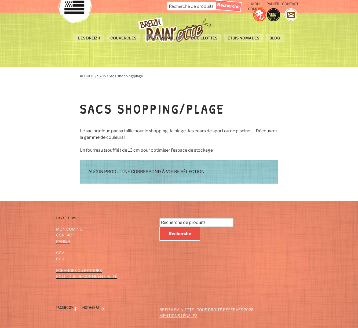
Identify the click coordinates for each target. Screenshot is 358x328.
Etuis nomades (243, 38)
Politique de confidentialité (86, 276)
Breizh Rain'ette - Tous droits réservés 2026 (206, 309)
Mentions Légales (178, 315)
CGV (60, 252)
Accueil (87, 76)
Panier (272, 4)
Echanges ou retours (79, 270)
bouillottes (204, 38)
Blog (274, 38)
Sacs (101, 76)
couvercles (124, 38)
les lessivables (164, 38)
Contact (290, 4)
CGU (60, 259)
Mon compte (255, 6)
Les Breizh (89, 38)
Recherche (180, 233)
